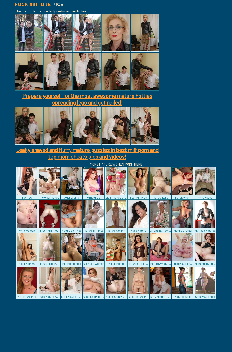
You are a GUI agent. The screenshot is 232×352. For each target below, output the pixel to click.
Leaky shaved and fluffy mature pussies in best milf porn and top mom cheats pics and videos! (87, 153)
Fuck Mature (39, 4)
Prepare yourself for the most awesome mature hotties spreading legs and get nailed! (87, 99)
